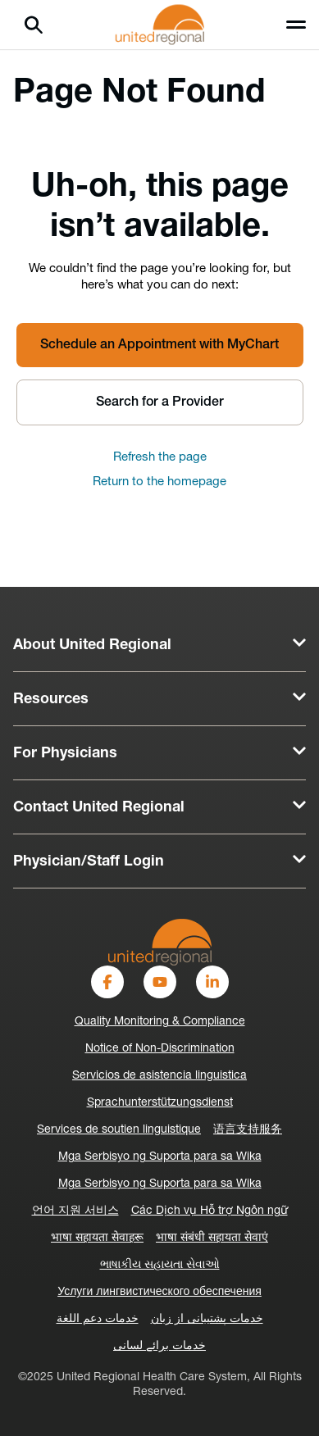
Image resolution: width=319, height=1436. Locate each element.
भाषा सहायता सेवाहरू (97, 1238)
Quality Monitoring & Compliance (160, 1022)
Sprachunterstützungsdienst (160, 1103)
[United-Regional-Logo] (160, 942)
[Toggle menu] (296, 24)
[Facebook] (107, 982)
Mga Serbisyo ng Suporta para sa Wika (160, 1157)
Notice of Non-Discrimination (160, 1049)
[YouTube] (160, 982)
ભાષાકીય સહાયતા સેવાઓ (160, 1265)
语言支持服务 (247, 1130)
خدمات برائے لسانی (159, 1346)
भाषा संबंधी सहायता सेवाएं (212, 1238)
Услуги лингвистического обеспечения (159, 1292)
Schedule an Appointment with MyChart (159, 345)
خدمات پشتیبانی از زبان (207, 1319)
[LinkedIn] (212, 982)
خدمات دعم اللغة (98, 1319)
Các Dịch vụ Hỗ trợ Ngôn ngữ (209, 1211)
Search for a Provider (160, 402)
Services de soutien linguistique (119, 1130)
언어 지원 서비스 (75, 1211)
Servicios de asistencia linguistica (159, 1076)
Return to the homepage (159, 482)
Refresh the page (160, 458)
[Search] (33, 24)
